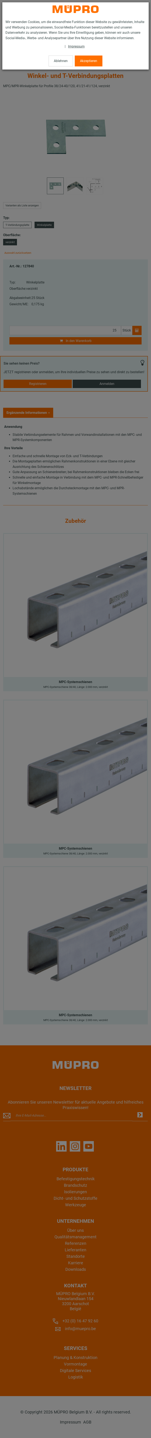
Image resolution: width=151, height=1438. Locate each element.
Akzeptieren (88, 61)
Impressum (76, 46)
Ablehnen (61, 61)
